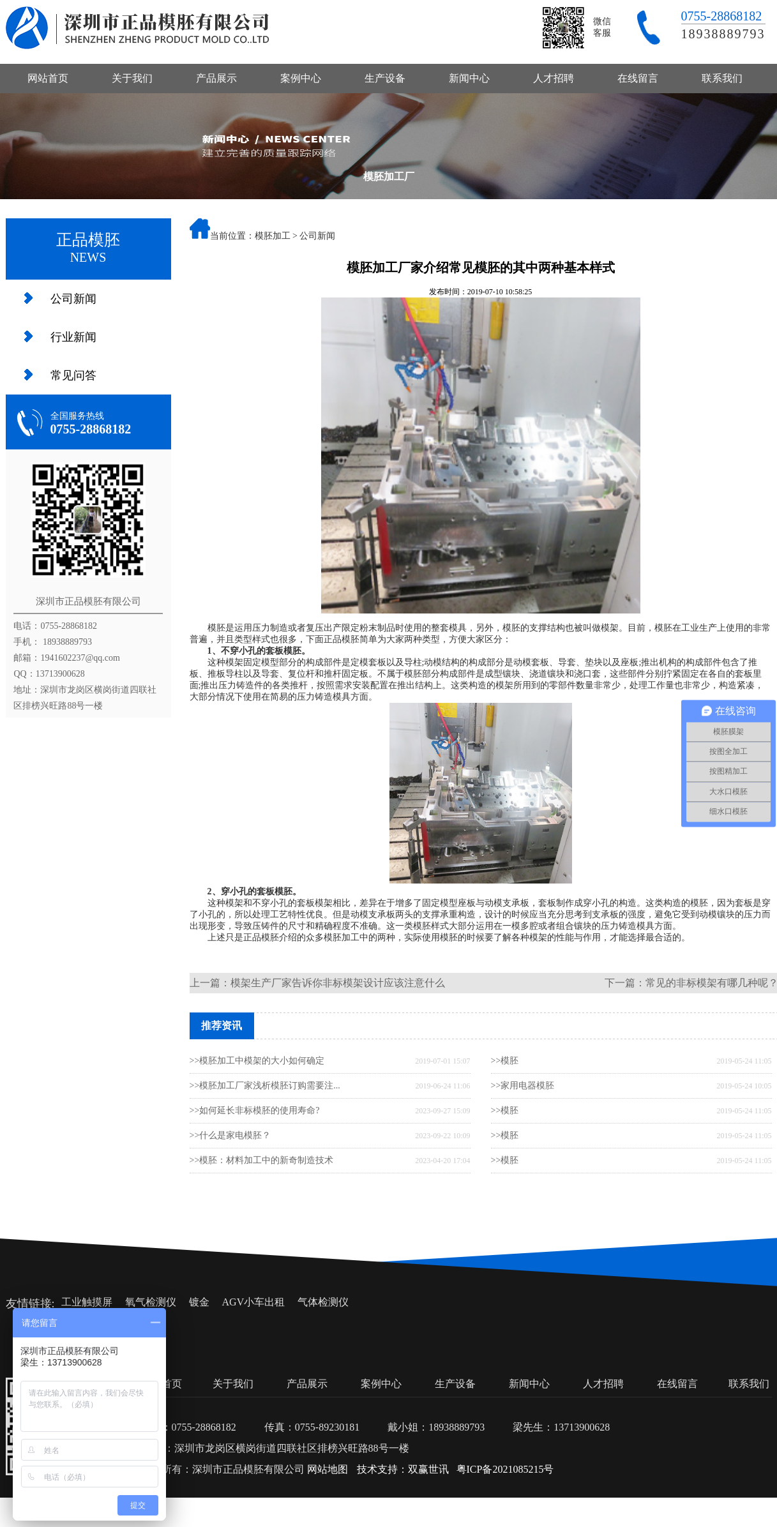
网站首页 (47, 78)
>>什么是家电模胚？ (230, 1135)
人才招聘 (553, 78)
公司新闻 (73, 298)
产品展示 (216, 78)
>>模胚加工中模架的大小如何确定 (257, 1060)
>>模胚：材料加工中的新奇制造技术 (262, 1160)
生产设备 (385, 78)
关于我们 (132, 78)
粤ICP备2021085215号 (505, 1469)
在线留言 (637, 78)
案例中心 (300, 78)
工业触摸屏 (86, 1302)
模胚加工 (272, 236)
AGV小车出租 (253, 1302)
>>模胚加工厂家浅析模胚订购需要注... (265, 1085)
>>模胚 (505, 1060)
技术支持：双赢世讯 (403, 1469)
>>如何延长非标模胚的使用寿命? (255, 1110)
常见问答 (73, 375)
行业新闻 (73, 337)
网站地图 (327, 1469)
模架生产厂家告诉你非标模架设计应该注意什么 (337, 982)
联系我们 (722, 78)
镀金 (199, 1302)
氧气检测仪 (150, 1302)
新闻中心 (469, 78)
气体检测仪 (323, 1302)
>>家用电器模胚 (523, 1085)
